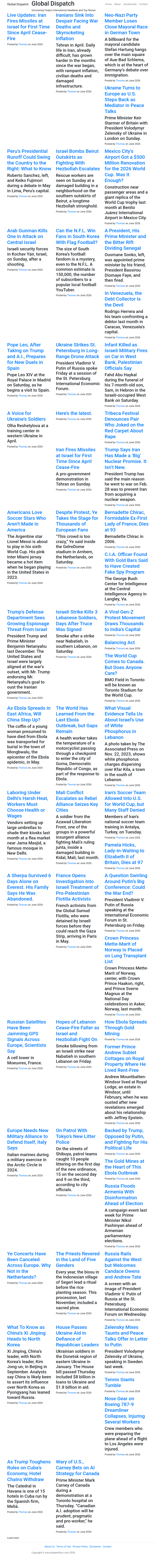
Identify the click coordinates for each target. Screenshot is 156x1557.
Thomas (22, 44)
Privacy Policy (80, 1546)
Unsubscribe (130, 4)
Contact (143, 4)
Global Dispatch (17, 4)
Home (108, 4)
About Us (50, 1546)
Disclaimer (95, 1546)
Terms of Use (63, 1546)
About (117, 4)
